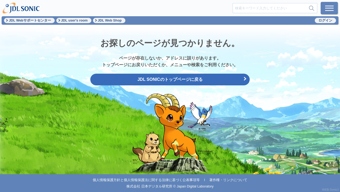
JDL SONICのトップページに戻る (169, 79)
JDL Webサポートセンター (30, 20)
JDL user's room (74, 20)
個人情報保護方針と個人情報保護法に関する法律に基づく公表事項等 (146, 180)
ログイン (325, 20)
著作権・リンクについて (228, 180)
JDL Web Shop (110, 20)
